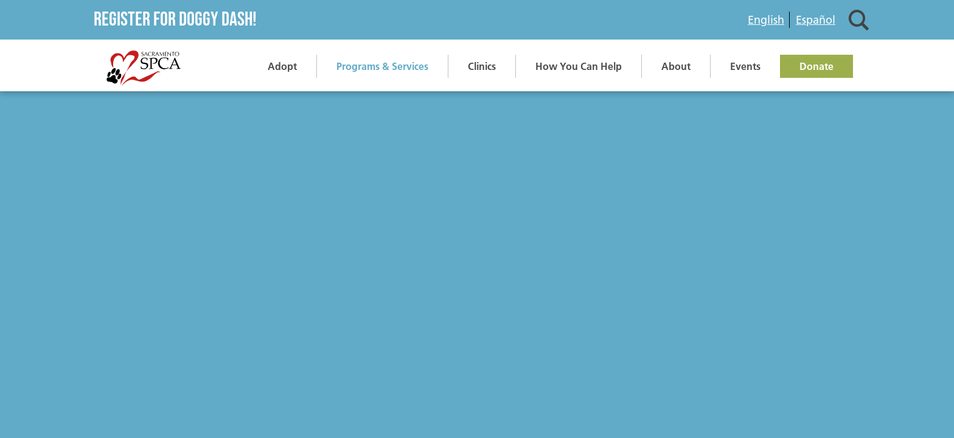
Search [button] (858, 19)
